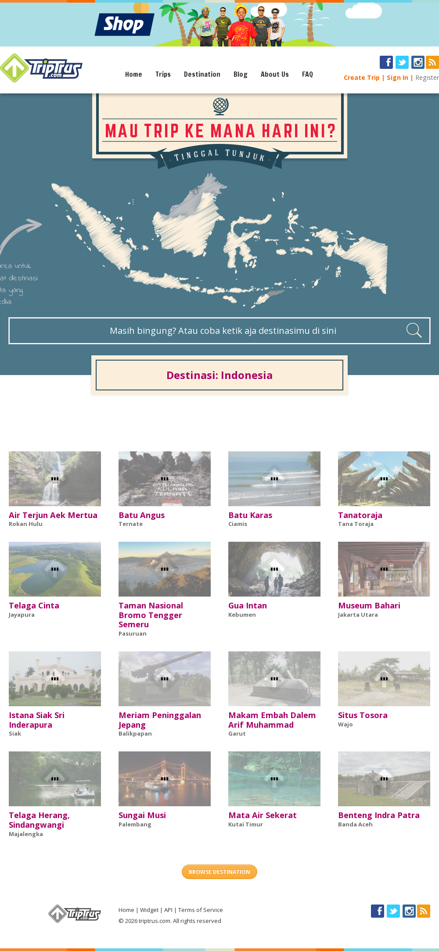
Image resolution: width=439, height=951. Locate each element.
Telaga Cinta (34, 605)
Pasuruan (133, 633)
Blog (241, 74)
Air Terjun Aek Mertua (53, 515)
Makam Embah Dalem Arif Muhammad (272, 720)
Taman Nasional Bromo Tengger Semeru (151, 615)
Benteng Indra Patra (379, 815)
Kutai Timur (245, 824)
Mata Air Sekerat (262, 815)
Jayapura (22, 615)
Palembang (135, 824)
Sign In (397, 77)
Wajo (345, 724)
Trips (163, 74)
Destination (202, 74)
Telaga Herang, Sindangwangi (39, 820)
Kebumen (242, 615)
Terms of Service (200, 910)
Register (427, 77)
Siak (15, 733)
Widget (149, 910)
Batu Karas (250, 515)
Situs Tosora (363, 715)
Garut (237, 733)
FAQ (307, 74)
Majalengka (26, 834)
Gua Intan (247, 605)
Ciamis (237, 524)
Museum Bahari (369, 605)
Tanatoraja (360, 515)
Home (133, 74)
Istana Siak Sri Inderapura (37, 720)
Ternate (131, 524)
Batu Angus (142, 515)
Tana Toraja (356, 524)
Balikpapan (135, 733)
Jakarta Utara (358, 615)
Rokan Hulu (26, 524)
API (168, 910)
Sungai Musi (142, 815)
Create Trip (362, 77)
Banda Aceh (355, 824)
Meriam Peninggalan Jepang (160, 720)
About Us (275, 74)
